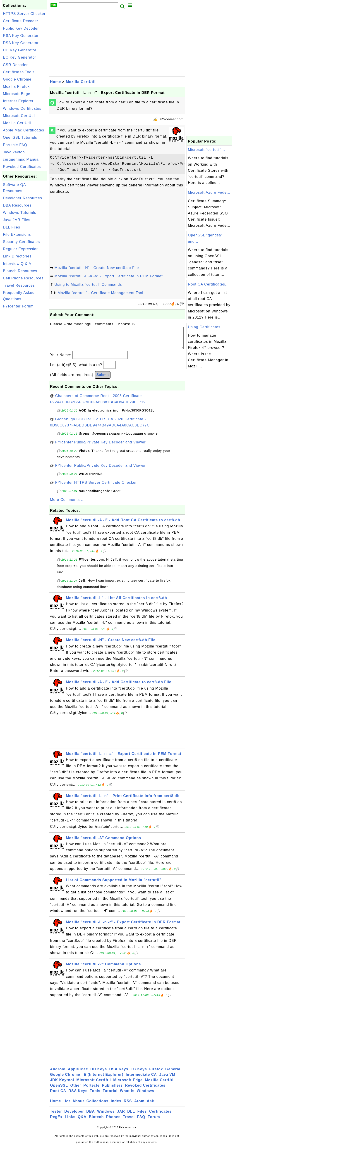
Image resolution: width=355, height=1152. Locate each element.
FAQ (141, 1121)
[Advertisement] (24, 378)
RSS (128, 1105)
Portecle (92, 1090)
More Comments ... (67, 504)
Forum (154, 1121)
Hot (66, 1105)
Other (75, 1090)
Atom (139, 1105)
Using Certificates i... (207, 327)
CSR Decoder (15, 65)
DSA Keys (118, 1074)
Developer (74, 1116)
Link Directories (17, 256)
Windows (145, 1095)
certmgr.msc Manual (21, 159)
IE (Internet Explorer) (102, 1079)
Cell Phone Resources (23, 278)
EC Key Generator (19, 57)
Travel (129, 1121)
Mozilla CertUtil (17, 123)
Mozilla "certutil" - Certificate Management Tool (100, 293)
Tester (56, 1116)
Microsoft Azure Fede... (209, 192)
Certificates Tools (19, 72)
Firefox (156, 1074)
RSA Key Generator (21, 36)
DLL (131, 1116)
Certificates (160, 1116)
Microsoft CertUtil (19, 116)
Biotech (96, 1121)
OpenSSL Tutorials (20, 137)
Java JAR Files (16, 220)
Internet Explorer (18, 101)
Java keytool (14, 152)
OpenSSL (59, 1090)
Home (55, 82)
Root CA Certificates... (208, 284)
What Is (127, 1095)
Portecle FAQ (15, 145)
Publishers (112, 1090)
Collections (97, 1105)
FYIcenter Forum (18, 306)
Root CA (58, 1095)
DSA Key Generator (21, 43)
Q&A (82, 1121)
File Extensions (17, 234)
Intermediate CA (141, 1079)
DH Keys (98, 1074)
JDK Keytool (62, 1084)
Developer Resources (22, 198)
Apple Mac (78, 1074)
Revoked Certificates (22, 167)
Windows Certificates (22, 108)
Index (116, 1105)
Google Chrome (17, 79)
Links (70, 1121)
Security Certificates (21, 242)
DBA (90, 1116)
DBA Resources (17, 205)
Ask (150, 1105)
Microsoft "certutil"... (206, 150)
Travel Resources (19, 285)
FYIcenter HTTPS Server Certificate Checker (96, 487)
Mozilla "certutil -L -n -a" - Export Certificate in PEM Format (108, 276)
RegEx (56, 1121)
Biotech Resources (20, 271)
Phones (113, 1121)
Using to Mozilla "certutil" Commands (88, 284)
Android (57, 1074)
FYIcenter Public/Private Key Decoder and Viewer (100, 447)
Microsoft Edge (16, 94)
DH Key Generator (19, 50)
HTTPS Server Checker (24, 14)
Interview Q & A (17, 264)
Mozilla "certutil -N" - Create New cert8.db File (96, 268)
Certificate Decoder (20, 21)
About (78, 1105)
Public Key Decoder (21, 28)
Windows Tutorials (19, 212)
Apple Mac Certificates (23, 130)
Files (142, 1116)
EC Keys (139, 1074)
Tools (95, 1095)
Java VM (167, 1079)
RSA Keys (77, 1095)
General (172, 1074)
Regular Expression (21, 249)
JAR (121, 1116)
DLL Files (11, 227)
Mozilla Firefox (16, 86)
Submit (102, 379)
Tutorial (110, 1095)
